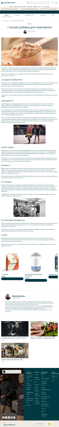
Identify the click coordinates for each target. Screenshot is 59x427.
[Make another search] (29, 18)
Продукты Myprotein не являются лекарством (37, 401)
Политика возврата (29, 388)
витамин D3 (18, 104)
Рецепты (17, 15)
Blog (4, 20)
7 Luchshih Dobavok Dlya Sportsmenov (17, 20)
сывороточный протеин (17, 82)
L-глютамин (4, 274)
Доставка (28, 405)
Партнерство (44, 401)
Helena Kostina (18, 296)
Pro (42, 6)
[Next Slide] (57, 266)
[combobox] (38, 2)
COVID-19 (43, 408)
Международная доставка (30, 393)
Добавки (7, 15)
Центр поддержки (29, 384)
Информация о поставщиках (44, 415)
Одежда (15, 6)
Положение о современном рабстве (44, 383)
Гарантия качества (45, 378)
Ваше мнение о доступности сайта (45, 405)
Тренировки (42, 15)
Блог (39, 6)
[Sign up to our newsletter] (4, 371)
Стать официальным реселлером (45, 397)
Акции (53, 380)
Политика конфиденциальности (45, 388)
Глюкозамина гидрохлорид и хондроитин (33, 275)
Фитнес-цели (47, 6)
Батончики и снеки (22, 6)
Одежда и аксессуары (37, 378)
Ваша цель (37, 384)
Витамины (35, 6)
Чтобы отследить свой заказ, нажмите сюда (30, 399)
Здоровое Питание (29, 15)
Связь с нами (29, 380)
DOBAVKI (29, 23)
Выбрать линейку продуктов (37, 389)
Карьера (43, 411)
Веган (53, 15)
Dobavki (7, 20)
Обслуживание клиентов (30, 377)
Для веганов (29, 6)
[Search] (27, 2)
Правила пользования (44, 393)
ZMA (2, 238)
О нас (42, 376)
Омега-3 (3, 168)
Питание (11, 6)
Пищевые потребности (37, 394)
